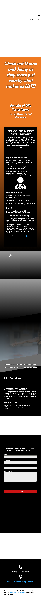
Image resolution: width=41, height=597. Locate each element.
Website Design (21, 592)
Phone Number (7, 460)
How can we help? (8, 471)
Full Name (6, 454)
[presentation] (14, 486)
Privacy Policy (13, 592)
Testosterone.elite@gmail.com (24, 236)
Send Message (20, 491)
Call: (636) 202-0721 (33, 20)
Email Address (7, 466)
